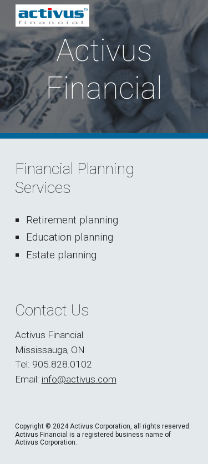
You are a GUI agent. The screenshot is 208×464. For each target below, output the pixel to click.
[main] (104, 69)
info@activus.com (79, 379)
